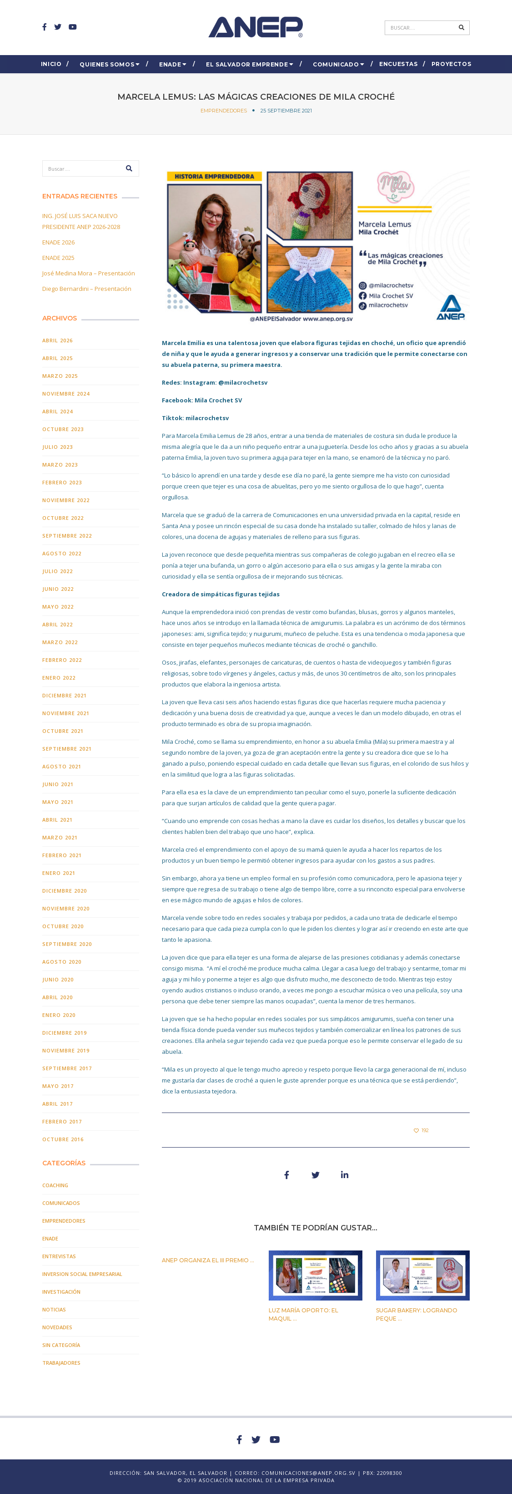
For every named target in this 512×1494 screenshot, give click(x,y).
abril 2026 (57, 340)
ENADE (170, 64)
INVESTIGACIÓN (61, 1291)
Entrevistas (59, 1256)
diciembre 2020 (64, 890)
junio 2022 (58, 588)
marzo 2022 (60, 642)
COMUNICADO (336, 64)
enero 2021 (58, 872)
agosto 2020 (61, 961)
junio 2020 (58, 979)
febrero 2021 (62, 855)
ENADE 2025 (58, 258)
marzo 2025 (60, 375)
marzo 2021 (60, 837)
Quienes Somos (107, 64)
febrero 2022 (62, 659)
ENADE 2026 (58, 242)
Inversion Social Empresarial (82, 1273)
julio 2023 (57, 446)
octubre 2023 (63, 429)
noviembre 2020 (66, 908)
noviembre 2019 (66, 1050)
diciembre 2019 (64, 1032)
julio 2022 (57, 571)
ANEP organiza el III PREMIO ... (208, 1260)
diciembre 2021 (64, 695)
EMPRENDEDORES (224, 110)
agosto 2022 (61, 553)
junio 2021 (58, 784)
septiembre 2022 (67, 535)
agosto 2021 (61, 766)
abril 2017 (57, 1103)
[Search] (421, 27)
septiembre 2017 (67, 1068)
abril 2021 (57, 819)
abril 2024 (57, 411)
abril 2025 (57, 358)
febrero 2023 (62, 482)
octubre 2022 (63, 517)
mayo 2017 (58, 1085)
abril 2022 (57, 624)
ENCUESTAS (398, 64)
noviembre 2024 (66, 393)
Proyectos (451, 64)
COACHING (55, 1185)
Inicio (51, 64)
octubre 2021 (63, 730)
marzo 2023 (60, 464)
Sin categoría (61, 1345)
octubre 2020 (63, 926)
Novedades (57, 1327)
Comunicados (61, 1202)
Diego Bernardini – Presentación (86, 289)
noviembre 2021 (66, 713)
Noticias (54, 1309)
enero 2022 (58, 677)
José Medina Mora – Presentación (88, 273)
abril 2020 (57, 997)
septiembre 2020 (67, 943)
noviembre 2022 (66, 500)
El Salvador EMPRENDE (247, 64)
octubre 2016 (63, 1139)
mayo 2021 (58, 801)
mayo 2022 (58, 606)
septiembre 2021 (67, 748)
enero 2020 (58, 1014)
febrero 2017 (62, 1121)
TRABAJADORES (61, 1362)
